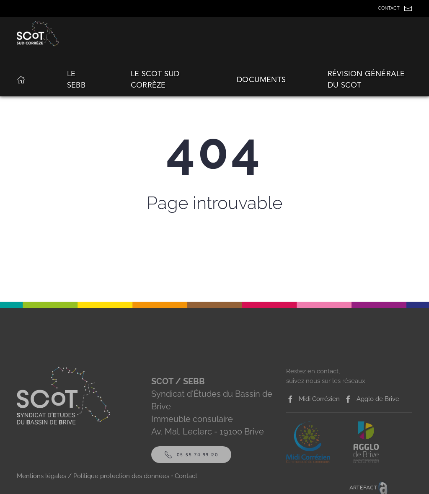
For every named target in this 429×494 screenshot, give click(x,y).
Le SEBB (76, 79)
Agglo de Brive (371, 399)
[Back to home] (39, 33)
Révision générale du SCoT (366, 79)
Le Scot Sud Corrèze (155, 79)
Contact (186, 476)
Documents (261, 79)
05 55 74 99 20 (191, 454)
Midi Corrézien (313, 399)
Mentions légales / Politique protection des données (93, 476)
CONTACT (395, 8)
